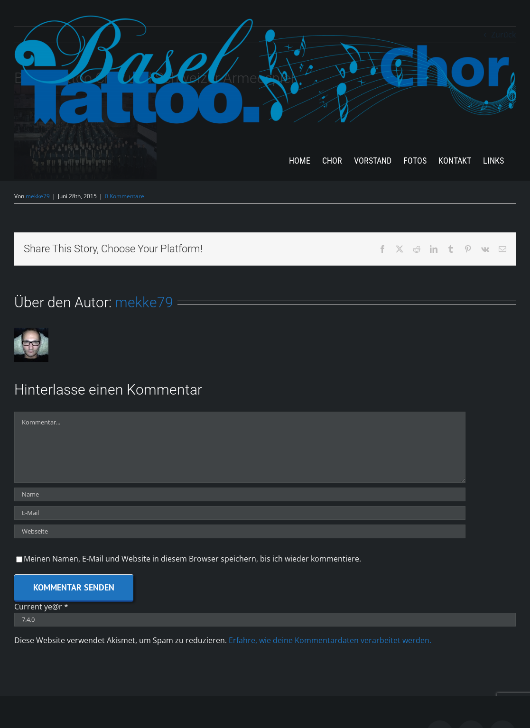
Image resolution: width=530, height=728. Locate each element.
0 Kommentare (124, 196)
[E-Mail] (239, 513)
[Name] (239, 494)
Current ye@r (41, 606)
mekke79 (38, 196)
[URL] (239, 531)
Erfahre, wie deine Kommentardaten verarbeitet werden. (330, 640)
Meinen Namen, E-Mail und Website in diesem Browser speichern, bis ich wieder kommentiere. (192, 558)
